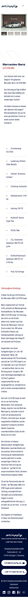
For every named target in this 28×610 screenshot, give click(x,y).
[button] (22, 22)
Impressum (14, 584)
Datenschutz (14, 587)
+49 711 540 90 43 (16, 572)
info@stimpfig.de (15, 563)
